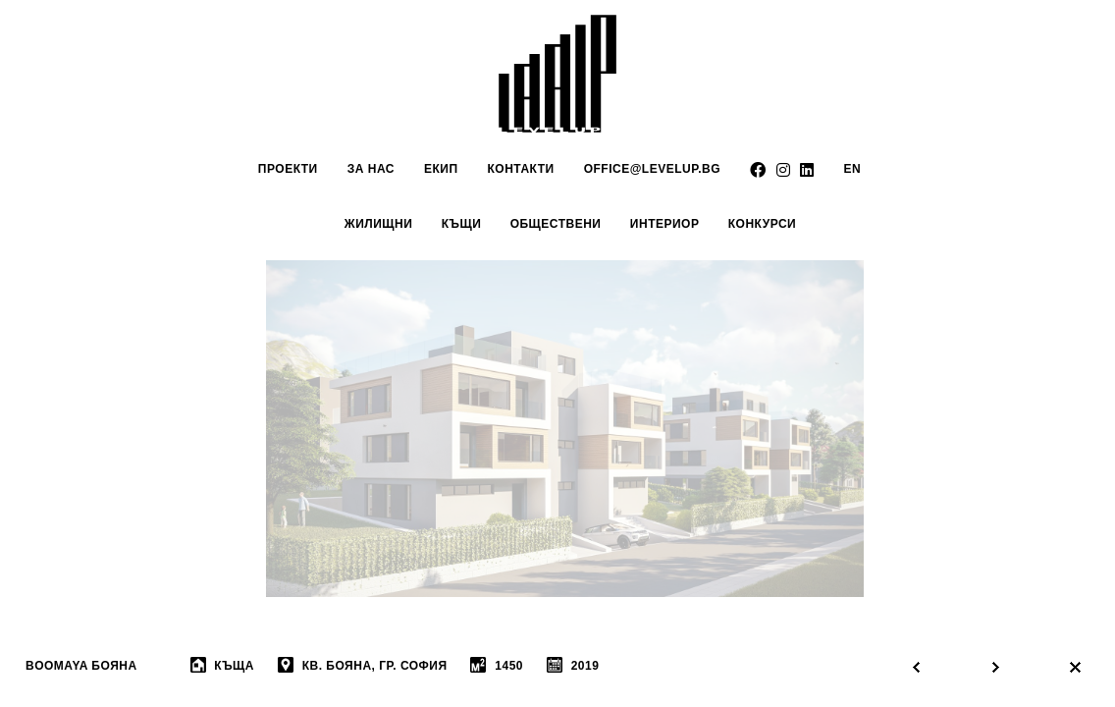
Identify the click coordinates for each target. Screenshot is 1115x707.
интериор (665, 224)
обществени (556, 224)
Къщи (462, 224)
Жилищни (379, 224)
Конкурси (762, 224)
